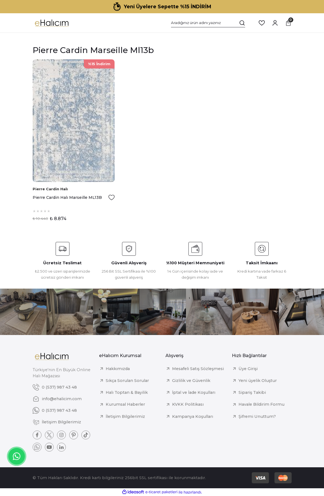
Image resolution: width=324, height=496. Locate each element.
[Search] (208, 23)
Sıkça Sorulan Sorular (127, 380)
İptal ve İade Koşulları (193, 392)
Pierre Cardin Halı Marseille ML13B (67, 197)
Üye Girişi (248, 368)
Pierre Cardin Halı (50, 189)
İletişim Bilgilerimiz (125, 416)
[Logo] (52, 23)
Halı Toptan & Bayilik (127, 392)
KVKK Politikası (188, 404)
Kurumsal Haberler (125, 404)
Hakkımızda (118, 368)
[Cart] (288, 23)
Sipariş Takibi (252, 392)
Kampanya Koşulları (192, 416)
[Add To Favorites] (111, 197)
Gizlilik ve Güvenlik (191, 380)
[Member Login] (275, 23)
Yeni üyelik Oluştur (258, 380)
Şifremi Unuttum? (257, 416)
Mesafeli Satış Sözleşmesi (198, 368)
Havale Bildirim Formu (261, 404)
